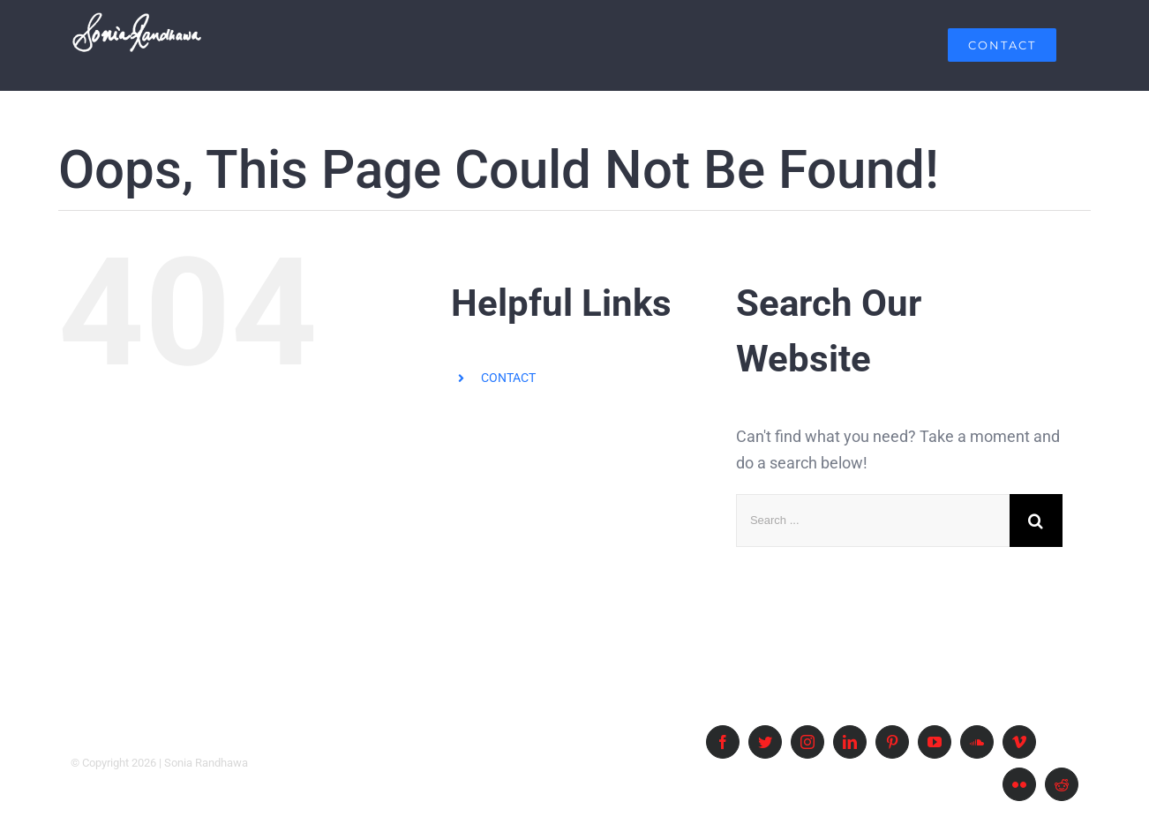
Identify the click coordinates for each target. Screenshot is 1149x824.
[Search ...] (873, 520)
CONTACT (508, 378)
